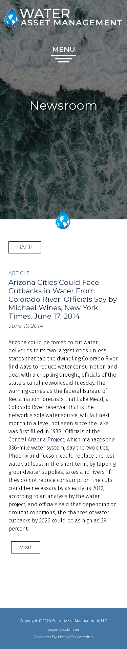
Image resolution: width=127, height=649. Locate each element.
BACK (25, 247)
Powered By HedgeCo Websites (63, 637)
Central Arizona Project (36, 439)
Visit (26, 547)
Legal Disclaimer (64, 629)
